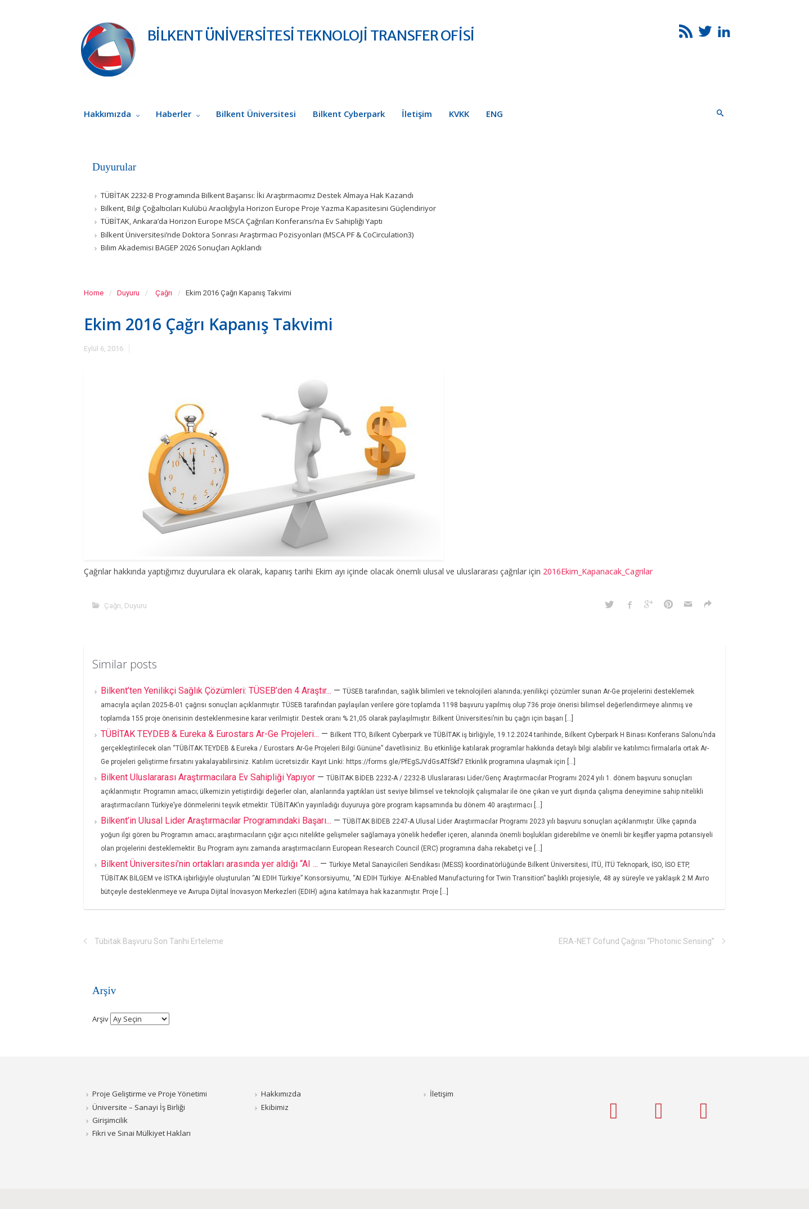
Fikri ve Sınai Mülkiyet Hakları (141, 1133)
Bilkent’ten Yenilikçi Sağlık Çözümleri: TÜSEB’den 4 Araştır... (217, 690)
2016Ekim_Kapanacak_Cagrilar (598, 571)
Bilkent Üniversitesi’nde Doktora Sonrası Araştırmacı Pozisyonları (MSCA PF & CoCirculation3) (257, 235)
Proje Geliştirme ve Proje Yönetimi (149, 1094)
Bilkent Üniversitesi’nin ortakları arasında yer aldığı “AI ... (210, 864)
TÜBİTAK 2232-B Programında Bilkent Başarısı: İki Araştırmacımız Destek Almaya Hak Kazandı (257, 195)
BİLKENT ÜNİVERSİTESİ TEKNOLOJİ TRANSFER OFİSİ (310, 35)
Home (94, 293)
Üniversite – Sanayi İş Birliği (138, 1107)
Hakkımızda (281, 1094)
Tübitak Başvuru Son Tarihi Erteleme (159, 941)
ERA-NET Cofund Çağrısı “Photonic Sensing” (636, 941)
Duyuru (128, 293)
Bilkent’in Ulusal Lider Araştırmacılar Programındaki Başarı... (217, 820)
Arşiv (100, 1019)
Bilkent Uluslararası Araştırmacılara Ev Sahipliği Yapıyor (209, 777)
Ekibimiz (275, 1107)
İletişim (441, 1094)
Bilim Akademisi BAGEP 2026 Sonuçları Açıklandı (181, 247)
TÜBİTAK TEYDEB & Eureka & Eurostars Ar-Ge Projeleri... (211, 734)
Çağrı (163, 293)
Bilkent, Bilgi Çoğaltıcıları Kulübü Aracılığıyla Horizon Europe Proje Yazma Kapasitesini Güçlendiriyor (268, 208)
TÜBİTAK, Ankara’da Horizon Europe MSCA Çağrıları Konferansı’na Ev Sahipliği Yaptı (242, 221)
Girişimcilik (110, 1120)
